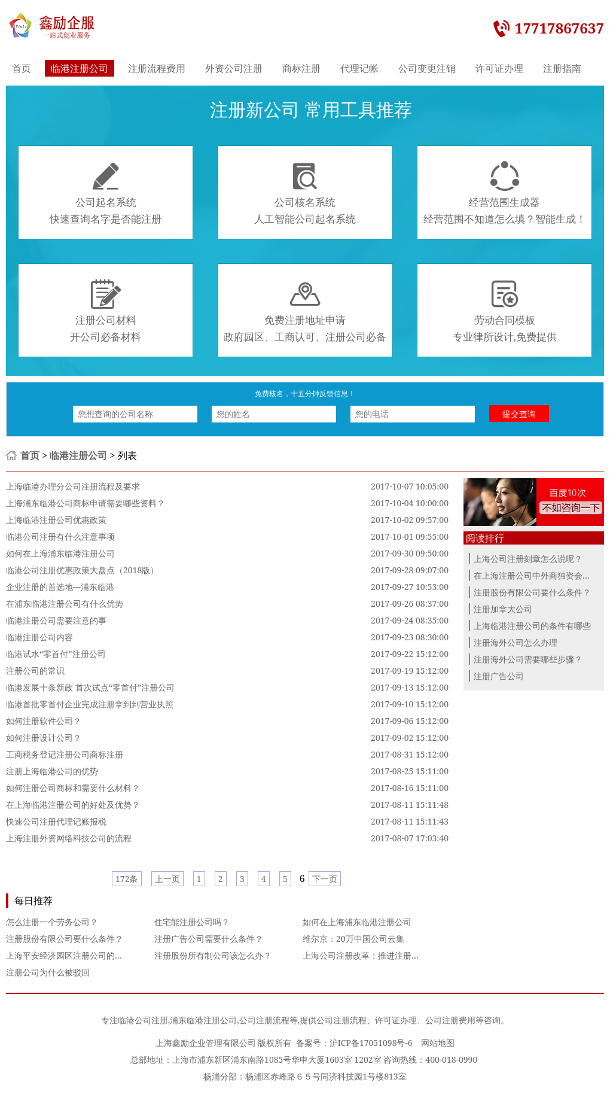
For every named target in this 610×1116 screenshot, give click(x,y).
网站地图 (438, 1042)
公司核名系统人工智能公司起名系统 (305, 193)
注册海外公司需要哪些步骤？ (528, 659)
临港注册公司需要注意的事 (56, 620)
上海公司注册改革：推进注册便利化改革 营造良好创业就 (408, 955)
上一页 (167, 878)
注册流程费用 (156, 68)
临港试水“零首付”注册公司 (56, 653)
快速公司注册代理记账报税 (56, 821)
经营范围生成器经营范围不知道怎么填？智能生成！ (504, 193)
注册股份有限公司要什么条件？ (64, 938)
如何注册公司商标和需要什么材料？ (73, 787)
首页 (21, 68)
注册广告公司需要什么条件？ (208, 938)
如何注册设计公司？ (43, 737)
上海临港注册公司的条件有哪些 (532, 625)
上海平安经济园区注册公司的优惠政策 (77, 955)
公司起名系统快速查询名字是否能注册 (105, 193)
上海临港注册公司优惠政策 (56, 519)
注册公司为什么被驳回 (48, 972)
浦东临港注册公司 (203, 1020)
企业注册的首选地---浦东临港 (60, 586)
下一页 (324, 878)
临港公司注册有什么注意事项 (60, 536)
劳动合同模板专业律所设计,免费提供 (505, 311)
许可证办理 (499, 68)
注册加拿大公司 (503, 609)
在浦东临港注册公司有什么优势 (64, 603)
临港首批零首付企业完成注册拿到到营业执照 (89, 704)
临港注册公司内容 (39, 637)
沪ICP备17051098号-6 (371, 1042)
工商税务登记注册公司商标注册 (64, 754)
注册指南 (562, 68)
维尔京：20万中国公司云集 (353, 938)
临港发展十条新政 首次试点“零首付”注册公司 (90, 687)
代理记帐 (359, 68)
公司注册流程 (264, 1020)
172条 (126, 878)
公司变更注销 (427, 68)
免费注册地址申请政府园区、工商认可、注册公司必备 (305, 311)
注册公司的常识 (35, 670)
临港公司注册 (143, 1020)
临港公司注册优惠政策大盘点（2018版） (82, 570)
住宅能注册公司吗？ (192, 922)
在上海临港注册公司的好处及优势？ (73, 804)
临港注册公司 (79, 68)
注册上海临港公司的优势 (52, 771)
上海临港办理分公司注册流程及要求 (73, 486)
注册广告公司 (499, 676)
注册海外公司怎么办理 (515, 642)
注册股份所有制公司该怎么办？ (213, 955)
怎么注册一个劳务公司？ (52, 922)
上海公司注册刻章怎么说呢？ (528, 558)
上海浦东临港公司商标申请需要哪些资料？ (85, 503)
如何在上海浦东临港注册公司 (60, 553)
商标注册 (301, 68)
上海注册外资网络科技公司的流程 (69, 838)
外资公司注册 (234, 68)
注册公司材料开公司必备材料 (105, 311)
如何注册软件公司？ (43, 720)
